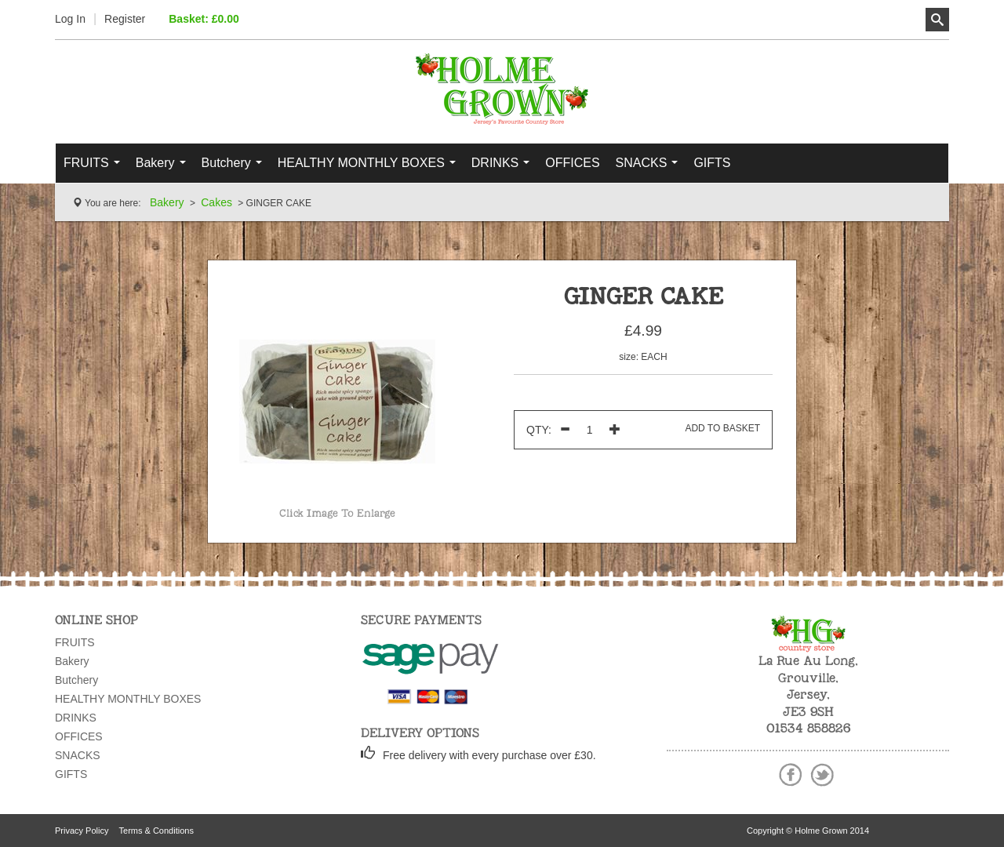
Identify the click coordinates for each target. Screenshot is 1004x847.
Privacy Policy (81, 830)
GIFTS (711, 162)
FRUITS (95, 167)
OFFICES (572, 162)
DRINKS (504, 167)
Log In (70, 19)
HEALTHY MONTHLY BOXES (370, 167)
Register (124, 19)
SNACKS (651, 167)
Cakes (216, 202)
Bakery (164, 167)
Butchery (235, 167)
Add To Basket (722, 428)
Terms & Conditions (156, 830)
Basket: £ (204, 19)
